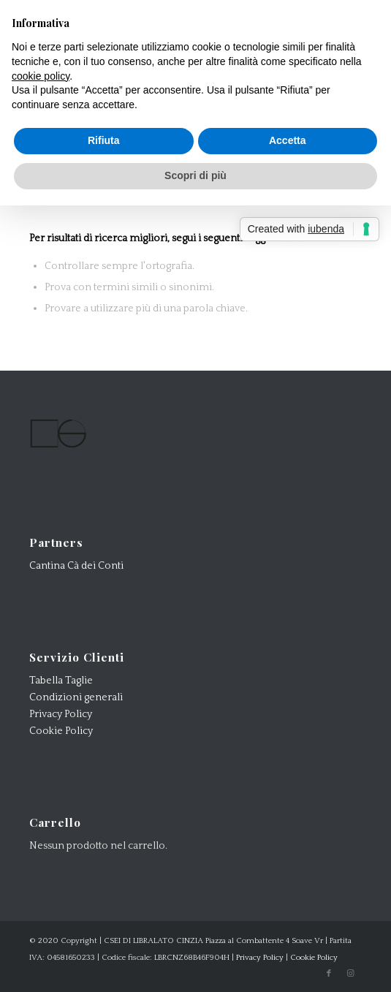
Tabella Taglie (61, 680)
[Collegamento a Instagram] (351, 974)
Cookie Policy (61, 731)
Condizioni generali (76, 697)
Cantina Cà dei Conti (76, 566)
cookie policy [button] (40, 76)
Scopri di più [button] (195, 175)
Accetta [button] (287, 140)
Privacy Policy (60, 714)
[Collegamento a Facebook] (329, 974)
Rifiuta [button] (104, 140)
